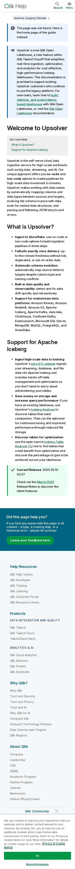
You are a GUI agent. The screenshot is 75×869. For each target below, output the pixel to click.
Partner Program (21, 782)
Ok (37, 855)
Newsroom (17, 793)
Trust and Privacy (22, 701)
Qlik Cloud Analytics (23, 655)
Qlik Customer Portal (24, 596)
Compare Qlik (19, 718)
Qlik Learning (19, 591)
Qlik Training (18, 585)
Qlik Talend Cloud (22, 633)
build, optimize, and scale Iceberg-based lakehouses (38, 99)
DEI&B (14, 771)
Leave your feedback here (30, 540)
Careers (15, 788)
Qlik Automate (19, 672)
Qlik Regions (18, 735)
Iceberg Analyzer (43, 409)
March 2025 (45, 482)
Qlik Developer (20, 580)
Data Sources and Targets (28, 729)
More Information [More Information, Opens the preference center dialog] (37, 864)
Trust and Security (22, 696)
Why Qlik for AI (20, 713)
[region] (37, 841)
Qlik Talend (17, 627)
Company (16, 754)
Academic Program (23, 776)
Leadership (18, 760)
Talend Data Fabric (23, 638)
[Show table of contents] (8, 18)
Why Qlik (16, 690)
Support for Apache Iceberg (29, 149)
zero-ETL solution (43, 364)
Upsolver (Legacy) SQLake (30, 18)
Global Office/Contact (25, 799)
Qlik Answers (19, 660)
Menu (69, 7)
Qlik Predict (18, 666)
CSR (13, 765)
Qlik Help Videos (21, 574)
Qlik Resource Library (24, 602)
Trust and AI (18, 707)
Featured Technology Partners (31, 724)
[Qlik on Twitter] (57, 811)
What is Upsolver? (22, 144)
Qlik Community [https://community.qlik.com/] (37, 811)
